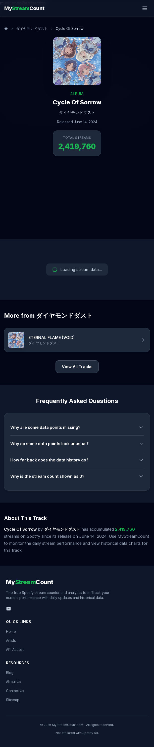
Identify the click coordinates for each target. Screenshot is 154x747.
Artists (11, 640)
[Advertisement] (77, 202)
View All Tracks (77, 366)
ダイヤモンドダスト (32, 28)
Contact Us (15, 691)
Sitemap (12, 700)
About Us (13, 682)
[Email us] (8, 608)
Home (11, 631)
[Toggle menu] (145, 8)
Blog (10, 672)
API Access (15, 649)
